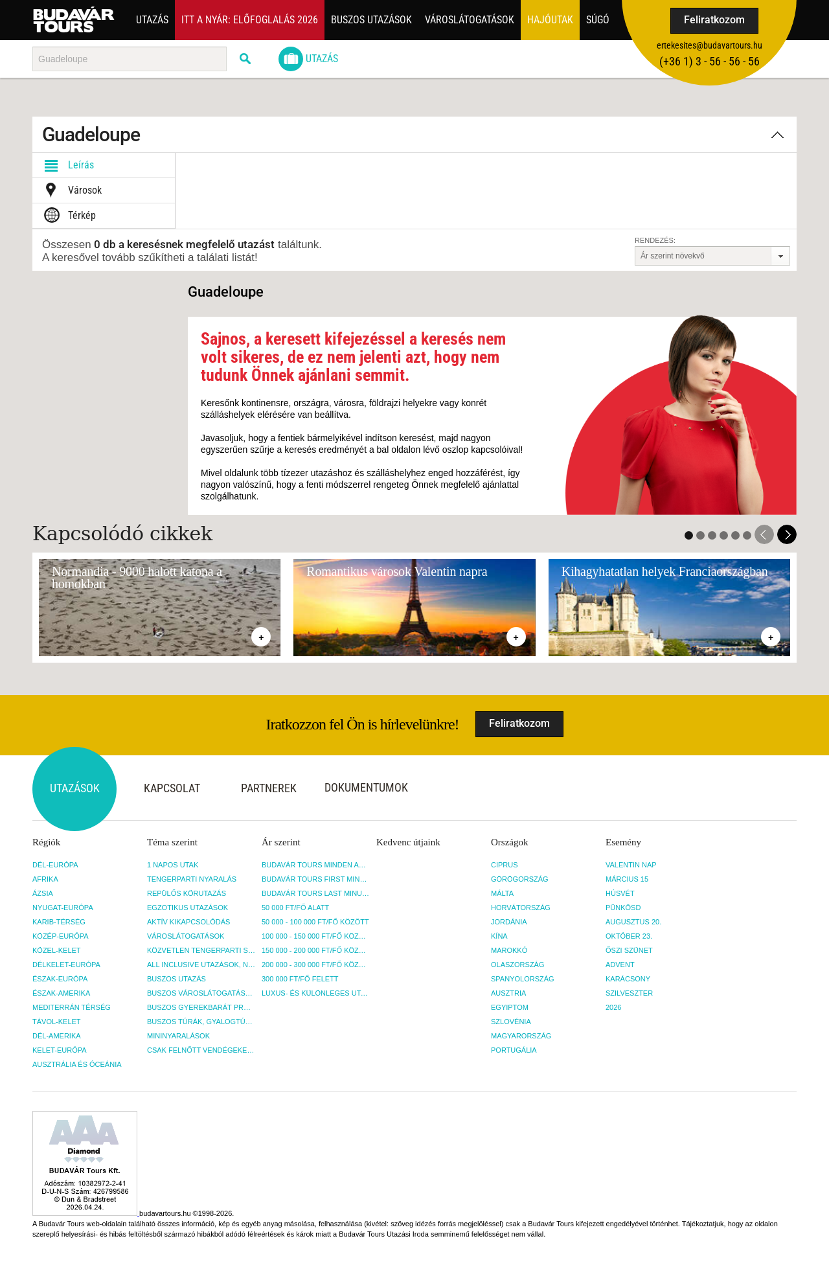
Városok (70, 190)
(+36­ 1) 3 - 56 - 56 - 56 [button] (709, 61)
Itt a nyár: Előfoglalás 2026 (249, 20)
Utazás (152, 20)
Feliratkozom (714, 20)
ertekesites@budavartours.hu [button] (709, 45)
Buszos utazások (371, 20)
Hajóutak (550, 20)
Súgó (597, 20)
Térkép (67, 215)
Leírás (66, 165)
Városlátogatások (469, 20)
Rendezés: (655, 240)
